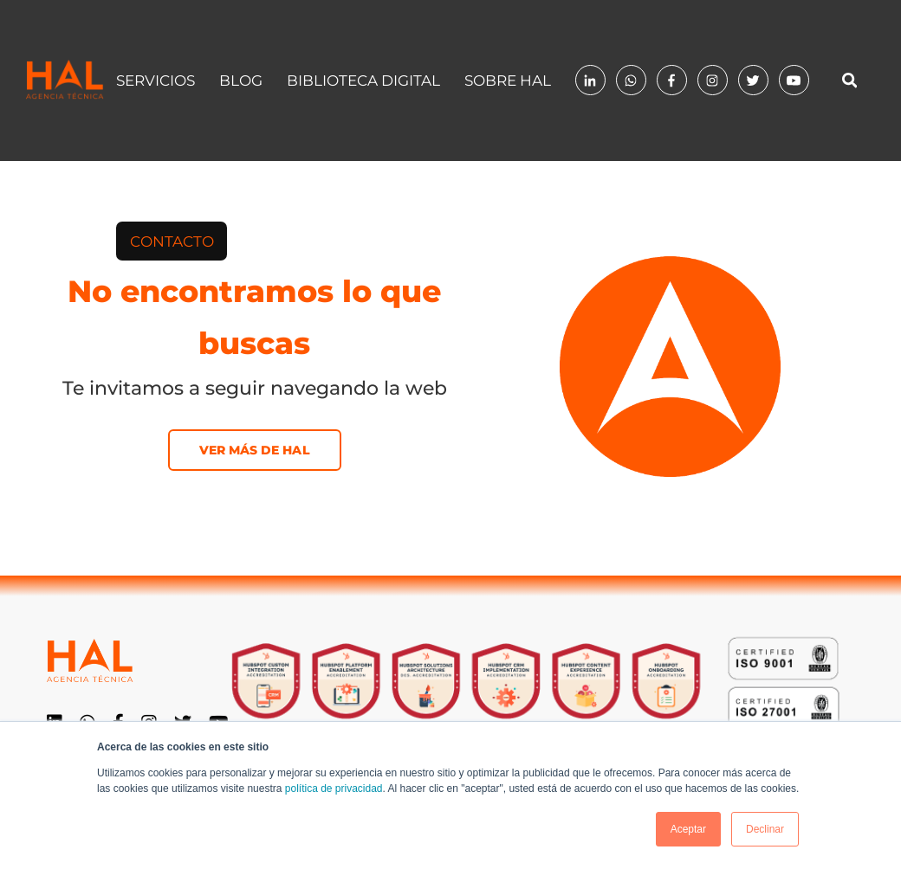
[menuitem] (171, 241)
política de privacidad (334, 788)
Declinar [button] (765, 829)
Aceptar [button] (688, 829)
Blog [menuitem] (241, 80)
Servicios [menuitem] (155, 80)
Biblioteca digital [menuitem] (363, 80)
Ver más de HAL (254, 450)
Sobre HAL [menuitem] (507, 80)
